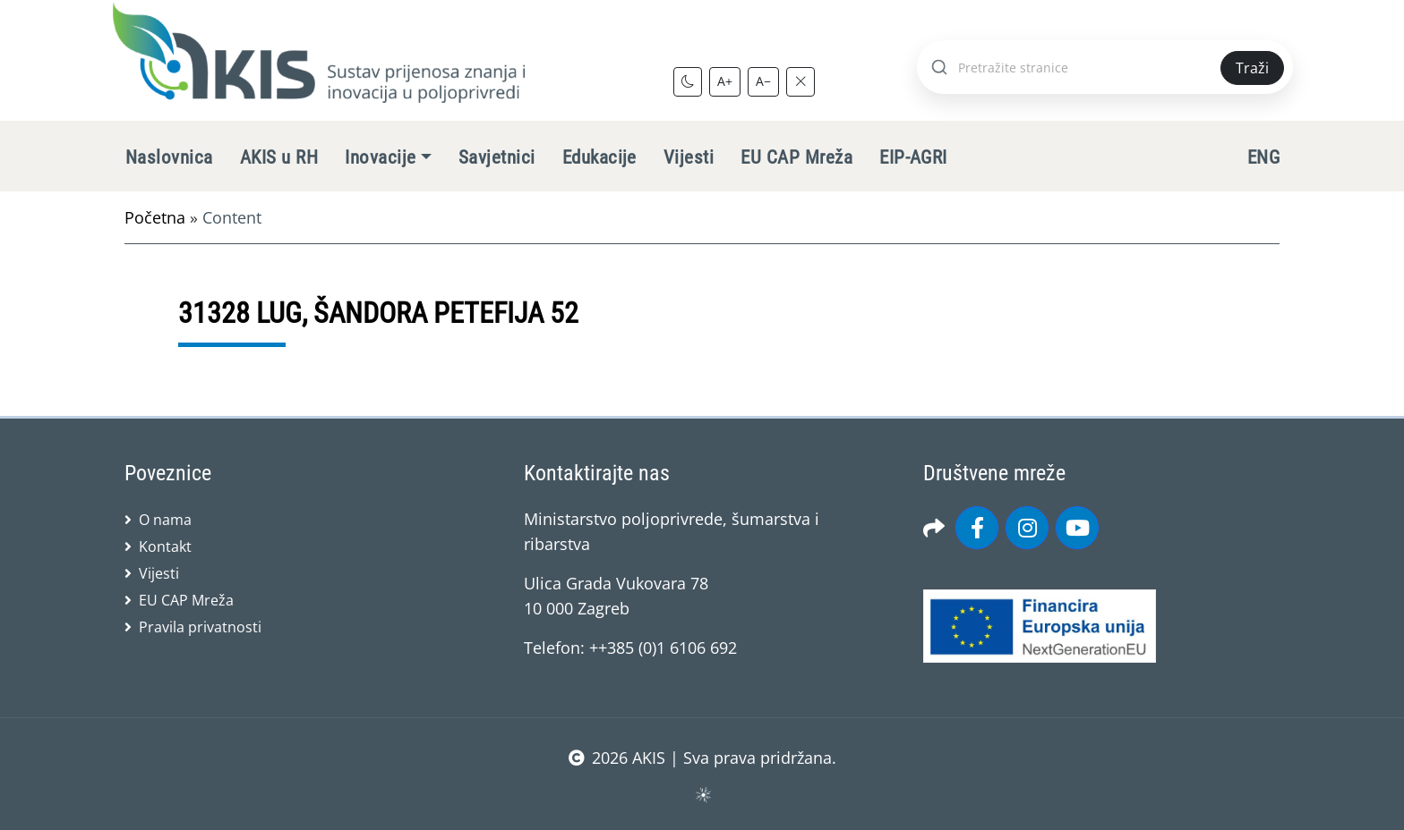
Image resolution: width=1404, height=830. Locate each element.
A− (763, 80)
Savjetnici (496, 157)
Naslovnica (169, 157)
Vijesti (688, 157)
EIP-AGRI (913, 157)
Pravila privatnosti (200, 627)
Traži (1252, 68)
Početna (154, 217)
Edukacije (599, 157)
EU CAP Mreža (796, 157)
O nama (165, 519)
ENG (1263, 157)
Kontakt (165, 546)
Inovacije (380, 157)
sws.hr (702, 793)
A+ (724, 80)
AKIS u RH (279, 157)
